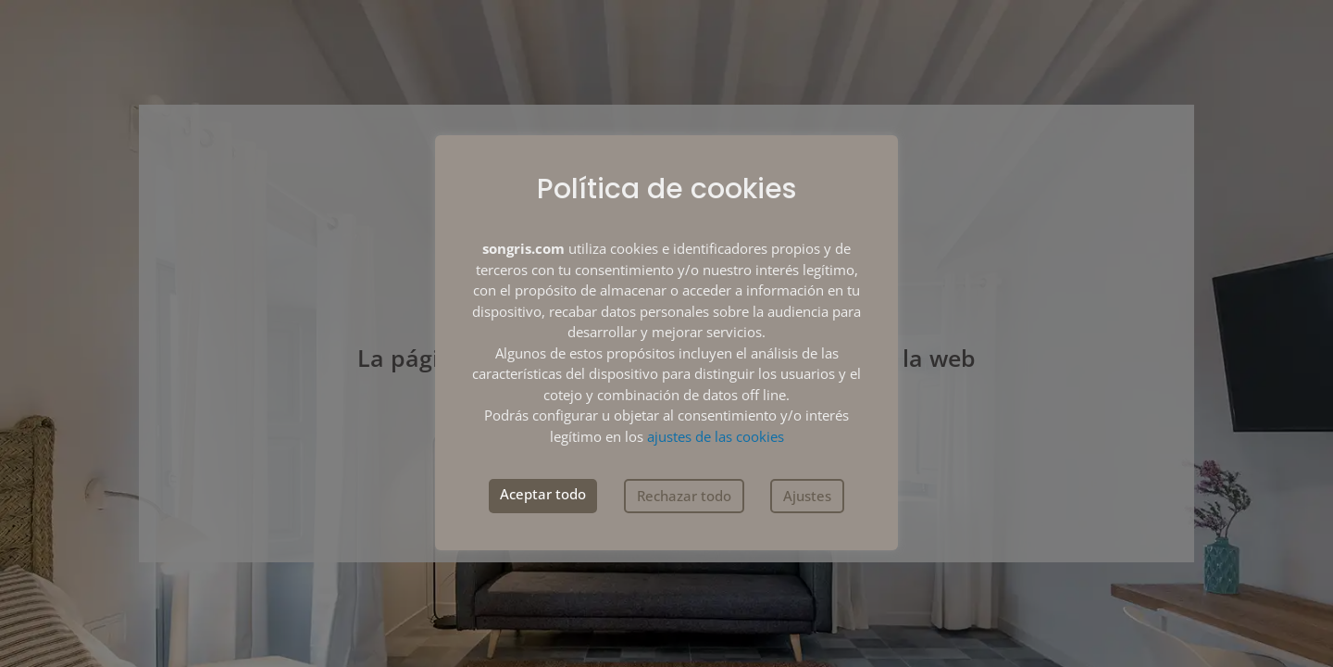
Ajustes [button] (807, 495)
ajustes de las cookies (715, 436)
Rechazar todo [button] (684, 495)
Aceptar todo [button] (543, 494)
